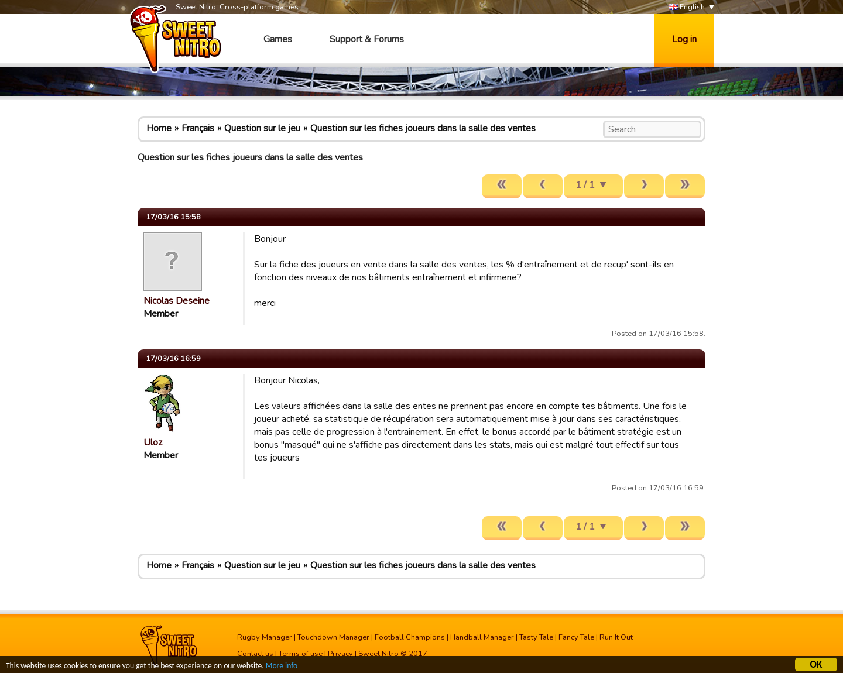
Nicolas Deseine (176, 300)
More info (281, 667)
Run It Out (616, 637)
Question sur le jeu (262, 128)
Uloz (152, 442)
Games (277, 39)
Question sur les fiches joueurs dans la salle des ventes (423, 128)
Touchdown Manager (333, 637)
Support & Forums (367, 39)
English (687, 7)
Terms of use (301, 653)
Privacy (340, 653)
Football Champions (410, 637)
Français (197, 128)
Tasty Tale (536, 637)
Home (159, 128)
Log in (684, 39)
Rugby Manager (264, 637)
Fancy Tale (576, 637)
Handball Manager (482, 637)
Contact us (255, 653)
